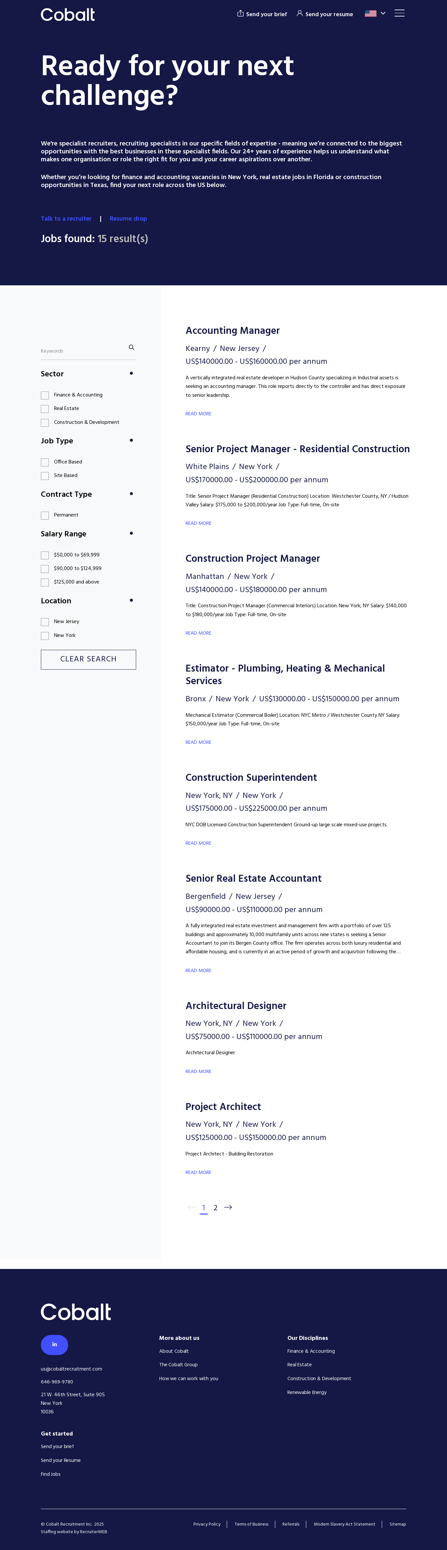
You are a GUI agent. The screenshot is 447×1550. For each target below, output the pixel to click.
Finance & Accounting (311, 1352)
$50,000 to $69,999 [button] (77, 555)
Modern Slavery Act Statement (344, 1525)
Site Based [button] (65, 475)
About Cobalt (174, 1352)
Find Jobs (51, 1475)
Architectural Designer (238, 1017)
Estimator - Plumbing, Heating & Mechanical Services (289, 686)
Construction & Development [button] (86, 422)
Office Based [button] (68, 462)
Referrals (290, 1525)
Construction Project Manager (256, 571)
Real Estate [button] (66, 408)
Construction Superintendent (254, 789)
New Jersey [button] (66, 621)
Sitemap (398, 1525)
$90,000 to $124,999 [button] (78, 568)
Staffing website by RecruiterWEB (74, 1532)
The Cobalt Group (178, 1366)
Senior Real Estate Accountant (256, 890)
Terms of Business (250, 1525)
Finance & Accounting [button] (78, 395)
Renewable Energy (307, 1393)
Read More (199, 413)
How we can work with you (189, 1380)
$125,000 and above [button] (76, 582)
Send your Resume (61, 1461)
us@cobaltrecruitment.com (72, 1370)
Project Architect (226, 1117)
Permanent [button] (66, 515)
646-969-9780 (58, 1382)
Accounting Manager (234, 330)
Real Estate (299, 1366)
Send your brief (57, 1447)
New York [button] (64, 635)
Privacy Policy (205, 1525)
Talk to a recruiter (68, 219)
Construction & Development (319, 1380)
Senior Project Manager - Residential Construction (271, 455)
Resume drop (131, 219)
